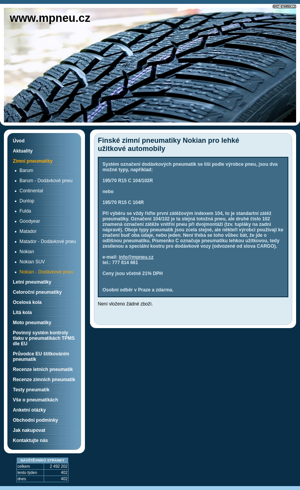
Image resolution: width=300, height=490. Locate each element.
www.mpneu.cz (50, 18)
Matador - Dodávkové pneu (47, 241)
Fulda (25, 211)
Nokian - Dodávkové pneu (46, 272)
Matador (28, 231)
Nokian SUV (32, 262)
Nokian (26, 251)
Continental (31, 191)
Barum (26, 170)
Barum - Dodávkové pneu (45, 180)
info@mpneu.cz (136, 257)
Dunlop (26, 201)
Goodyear (29, 221)
